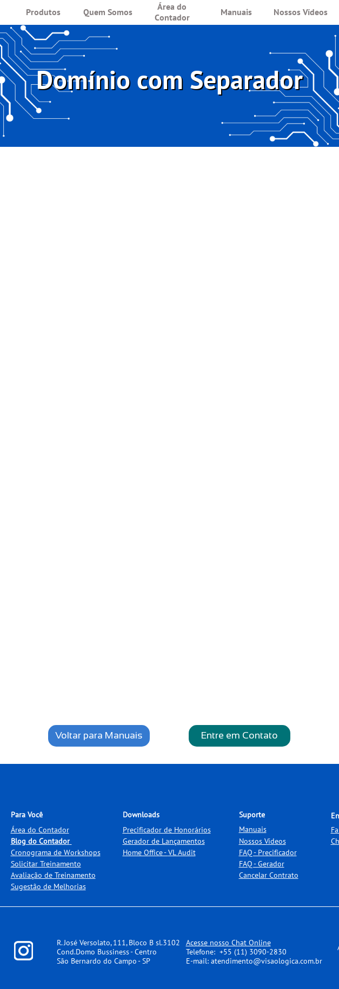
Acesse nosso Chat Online (228, 942)
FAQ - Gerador (261, 864)
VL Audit (182, 852)
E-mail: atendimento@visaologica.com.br (254, 961)
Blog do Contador (40, 841)
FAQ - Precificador (268, 852)
